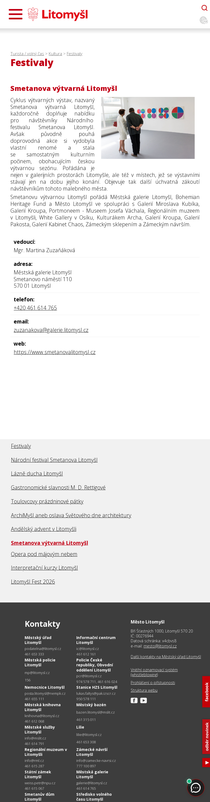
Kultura (55, 54)
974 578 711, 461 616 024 (96, 681)
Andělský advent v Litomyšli (43, 529)
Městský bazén (91, 704)
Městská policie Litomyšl (40, 662)
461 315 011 (86, 719)
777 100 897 (86, 766)
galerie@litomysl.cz (91, 783)
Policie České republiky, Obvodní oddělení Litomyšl (94, 664)
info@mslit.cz (35, 738)
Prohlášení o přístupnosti (153, 682)
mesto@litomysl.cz (160, 646)
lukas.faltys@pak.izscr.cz (96, 693)
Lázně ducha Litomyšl (37, 473)
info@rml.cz (34, 760)
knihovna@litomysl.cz (42, 716)
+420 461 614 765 (35, 307)
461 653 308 (86, 741)
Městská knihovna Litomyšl (43, 707)
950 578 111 (86, 698)
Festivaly (74, 54)
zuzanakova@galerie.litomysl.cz (51, 330)
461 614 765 (86, 788)
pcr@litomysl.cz (89, 676)
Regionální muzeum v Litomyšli (46, 752)
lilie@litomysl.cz (89, 734)
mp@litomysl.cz (37, 672)
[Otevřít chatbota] (204, 8)
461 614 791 (34, 743)
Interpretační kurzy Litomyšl (44, 567)
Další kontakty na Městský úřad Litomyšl (166, 656)
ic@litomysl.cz (87, 648)
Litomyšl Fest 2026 (33, 581)
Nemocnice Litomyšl (45, 687)
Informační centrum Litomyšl (96, 640)
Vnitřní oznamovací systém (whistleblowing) (154, 672)
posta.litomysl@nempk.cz (45, 693)
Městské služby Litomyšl (40, 729)
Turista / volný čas (27, 54)
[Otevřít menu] (15, 14)
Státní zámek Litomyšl (38, 774)
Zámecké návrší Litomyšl (91, 752)
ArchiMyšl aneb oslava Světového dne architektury (71, 515)
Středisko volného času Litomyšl (94, 797)
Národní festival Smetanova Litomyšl (54, 460)
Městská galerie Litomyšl (92, 774)
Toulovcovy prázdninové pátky (47, 501)
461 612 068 (34, 721)
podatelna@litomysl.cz (43, 648)
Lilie (80, 727)
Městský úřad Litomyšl (38, 640)
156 (28, 680)
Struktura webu (144, 690)
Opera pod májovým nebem (44, 554)
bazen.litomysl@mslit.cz (95, 712)
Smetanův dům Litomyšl (39, 797)
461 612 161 (86, 654)
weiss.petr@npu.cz (40, 783)
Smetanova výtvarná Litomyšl (49, 542)
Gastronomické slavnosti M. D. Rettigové (58, 487)
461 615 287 (34, 766)
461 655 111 (34, 698)
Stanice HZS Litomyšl (96, 687)
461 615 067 (34, 788)
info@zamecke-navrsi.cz (96, 760)
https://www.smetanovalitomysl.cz (54, 352)
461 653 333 (34, 654)
